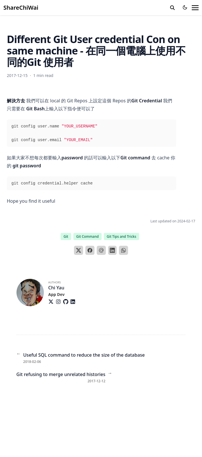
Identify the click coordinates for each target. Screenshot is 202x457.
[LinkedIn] (112, 250)
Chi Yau (56, 288)
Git (65, 236)
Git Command (87, 236)
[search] (172, 7)
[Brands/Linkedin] (74, 301)
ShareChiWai (20, 7)
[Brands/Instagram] (59, 301)
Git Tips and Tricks (121, 236)
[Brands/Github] (67, 301)
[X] (78, 250)
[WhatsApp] (123, 250)
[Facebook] (89, 250)
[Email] (101, 250)
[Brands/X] (52, 301)
